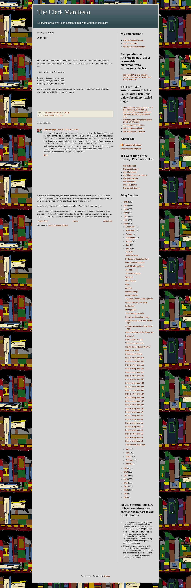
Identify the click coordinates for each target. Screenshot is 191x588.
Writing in (129, 277)
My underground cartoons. (134, 125)
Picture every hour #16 (134, 387)
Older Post (107, 221)
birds (46, 115)
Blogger (106, 576)
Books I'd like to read (134, 339)
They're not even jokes (134, 343)
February (130, 460)
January (129, 464)
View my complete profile (131, 149)
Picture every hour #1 (134, 441)
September (130, 238)
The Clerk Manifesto (63, 11)
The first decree (129, 166)
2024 (126, 209)
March (128, 456)
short (61, 115)
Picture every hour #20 (134, 372)
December (130, 227)
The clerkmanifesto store (133, 40)
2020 (126, 224)
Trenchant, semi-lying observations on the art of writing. (137, 121)
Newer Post (42, 221)
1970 (126, 497)
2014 (126, 486)
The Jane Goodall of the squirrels (139, 299)
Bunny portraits (131, 295)
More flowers (130, 281)
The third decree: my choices (135, 175)
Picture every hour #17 (134, 383)
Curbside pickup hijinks (134, 266)
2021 (126, 220)
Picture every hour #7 (134, 419)
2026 (126, 202)
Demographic (130, 310)
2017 (126, 475)
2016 (126, 479)
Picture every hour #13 (134, 398)
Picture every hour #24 (134, 358)
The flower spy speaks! (134, 313)
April (128, 453)
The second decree (131, 169)
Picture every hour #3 (134, 434)
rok (57, 115)
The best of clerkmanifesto (134, 47)
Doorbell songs (131, 292)
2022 (126, 216)
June (128, 249)
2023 (126, 213)
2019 (126, 468)
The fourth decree (130, 178)
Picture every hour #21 (134, 368)
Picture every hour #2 (134, 437)
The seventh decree (131, 188)
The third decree (130, 172)
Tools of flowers (131, 255)
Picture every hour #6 (134, 423)
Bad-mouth (129, 306)
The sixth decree (130, 185)
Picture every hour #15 (134, 390)
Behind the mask (132, 350)
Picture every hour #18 (134, 379)
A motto (128, 288)
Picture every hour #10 (134, 408)
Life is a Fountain (130, 43)
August (129, 241)
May (128, 449)
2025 (126, 205)
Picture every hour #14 (134, 394)
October (129, 234)
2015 (126, 483)
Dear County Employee (135, 262)
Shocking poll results (133, 354)
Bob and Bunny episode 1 (133, 128)
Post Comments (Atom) (58, 225)
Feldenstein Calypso (132, 145)
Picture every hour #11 (134, 405)
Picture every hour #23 (134, 361)
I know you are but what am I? (137, 347)
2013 (126, 490)
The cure (129, 252)
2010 (126, 494)
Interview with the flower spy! (137, 317)
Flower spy (129, 336)
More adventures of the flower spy (139, 332)
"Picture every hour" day (135, 445)
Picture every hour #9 (134, 412)
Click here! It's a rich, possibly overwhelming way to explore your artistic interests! (137, 77)
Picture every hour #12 (134, 401)
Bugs (127, 284)
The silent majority (132, 273)
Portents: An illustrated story (136, 259)
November (130, 230)
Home (75, 221)
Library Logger (50, 129)
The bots (129, 270)
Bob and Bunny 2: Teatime (134, 131)
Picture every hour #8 (134, 416)
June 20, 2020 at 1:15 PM (67, 129)
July (128, 245)
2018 (126, 472)
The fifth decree (129, 182)
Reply (46, 155)
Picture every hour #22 (134, 365)
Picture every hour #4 (134, 430)
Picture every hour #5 (134, 426)
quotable (52, 115)
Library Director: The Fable (136, 302)
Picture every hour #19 (134, 376)
